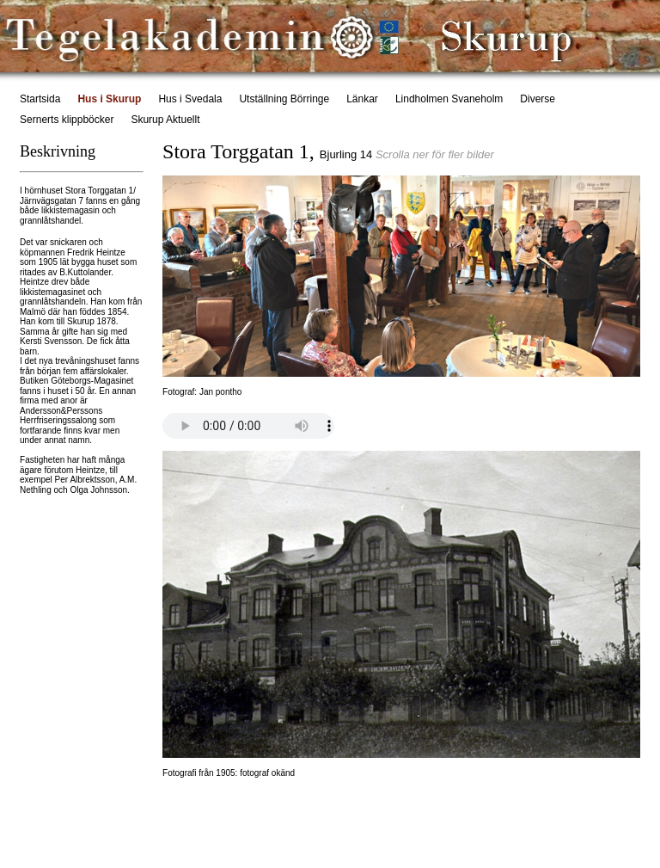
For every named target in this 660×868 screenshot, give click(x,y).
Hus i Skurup (109, 99)
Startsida (40, 99)
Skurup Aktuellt (165, 120)
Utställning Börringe (284, 99)
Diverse (537, 99)
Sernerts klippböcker (66, 120)
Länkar (362, 99)
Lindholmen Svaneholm (449, 99)
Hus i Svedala (190, 99)
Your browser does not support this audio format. (248, 426)
